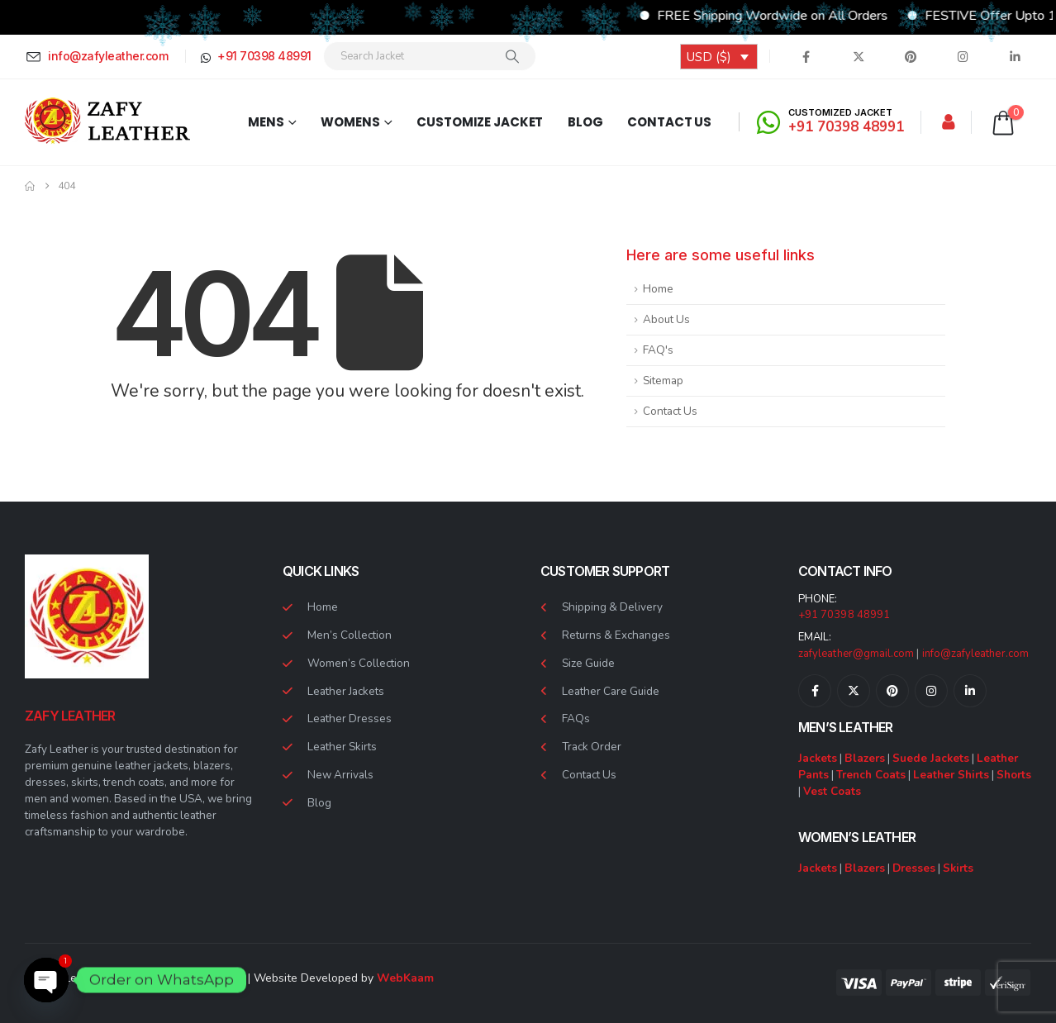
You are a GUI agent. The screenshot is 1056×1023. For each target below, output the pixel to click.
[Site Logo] (107, 122)
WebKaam (405, 978)
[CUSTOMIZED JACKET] (833, 121)
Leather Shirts (951, 775)
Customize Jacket (479, 122)
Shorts (1014, 775)
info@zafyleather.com (975, 653)
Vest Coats (832, 791)
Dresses (913, 868)
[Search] (512, 56)
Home (658, 289)
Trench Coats (871, 775)
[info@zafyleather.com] (99, 56)
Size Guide (588, 663)
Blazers (864, 758)
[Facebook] (806, 56)
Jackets (817, 758)
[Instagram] (962, 56)
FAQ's (658, 350)
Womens (350, 122)
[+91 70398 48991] (254, 56)
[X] (858, 56)
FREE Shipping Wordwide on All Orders (802, 16)
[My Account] (948, 122)
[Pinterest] (910, 56)
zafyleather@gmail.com (856, 653)
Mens (266, 122)
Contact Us (669, 122)
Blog (585, 122)
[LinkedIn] (1014, 56)
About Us (666, 319)
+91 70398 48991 (844, 614)
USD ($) (709, 57)
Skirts (958, 868)
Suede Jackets (930, 758)
